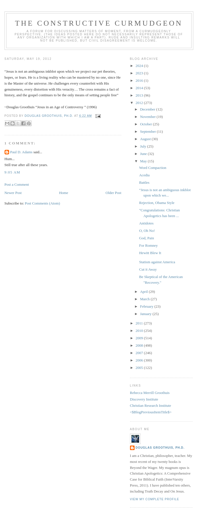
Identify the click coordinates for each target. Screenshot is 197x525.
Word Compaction (152, 168)
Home (63, 193)
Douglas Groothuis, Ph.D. (160, 447)
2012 (140, 103)
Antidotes (146, 223)
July (143, 146)
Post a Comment (17, 184)
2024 (140, 66)
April (144, 291)
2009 (140, 338)
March (145, 299)
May (144, 161)
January (146, 314)
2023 (140, 73)
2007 (140, 353)
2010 (140, 330)
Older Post (113, 193)
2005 (140, 367)
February (147, 306)
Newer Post (13, 193)
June (144, 154)
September (148, 131)
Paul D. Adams (21, 152)
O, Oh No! (147, 230)
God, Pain (146, 238)
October (146, 124)
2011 (140, 323)
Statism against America (157, 262)
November (148, 117)
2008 (140, 345)
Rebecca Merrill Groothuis (150, 393)
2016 (140, 80)
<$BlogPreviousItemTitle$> (151, 412)
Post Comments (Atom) (42, 203)
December (148, 109)
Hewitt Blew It (150, 253)
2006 (140, 360)
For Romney (148, 245)
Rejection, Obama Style (156, 203)
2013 (140, 95)
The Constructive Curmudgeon (98, 23)
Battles (144, 182)
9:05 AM (13, 172)
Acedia (144, 175)
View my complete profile (154, 499)
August (146, 139)
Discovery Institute (144, 399)
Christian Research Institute (150, 405)
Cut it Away (148, 269)
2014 (140, 88)
